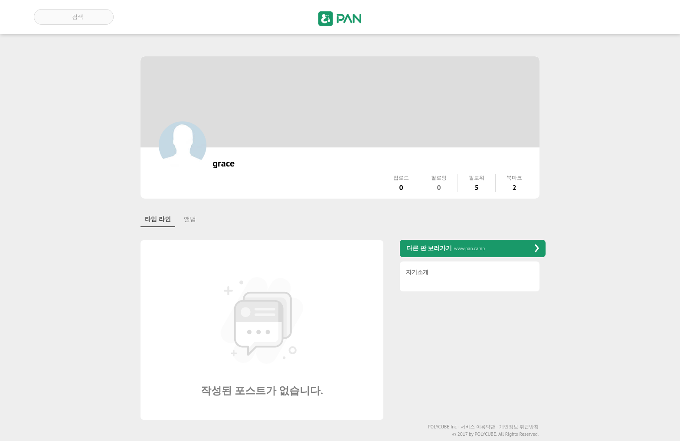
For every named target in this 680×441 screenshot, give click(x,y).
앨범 (190, 219)
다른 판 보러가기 (472, 248)
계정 (634, 17)
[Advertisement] (473, 358)
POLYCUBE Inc (444, 427)
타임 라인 (158, 219)
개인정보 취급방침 (519, 427)
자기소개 (417, 272)
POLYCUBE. (485, 434)
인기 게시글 (609, 17)
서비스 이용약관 (479, 427)
